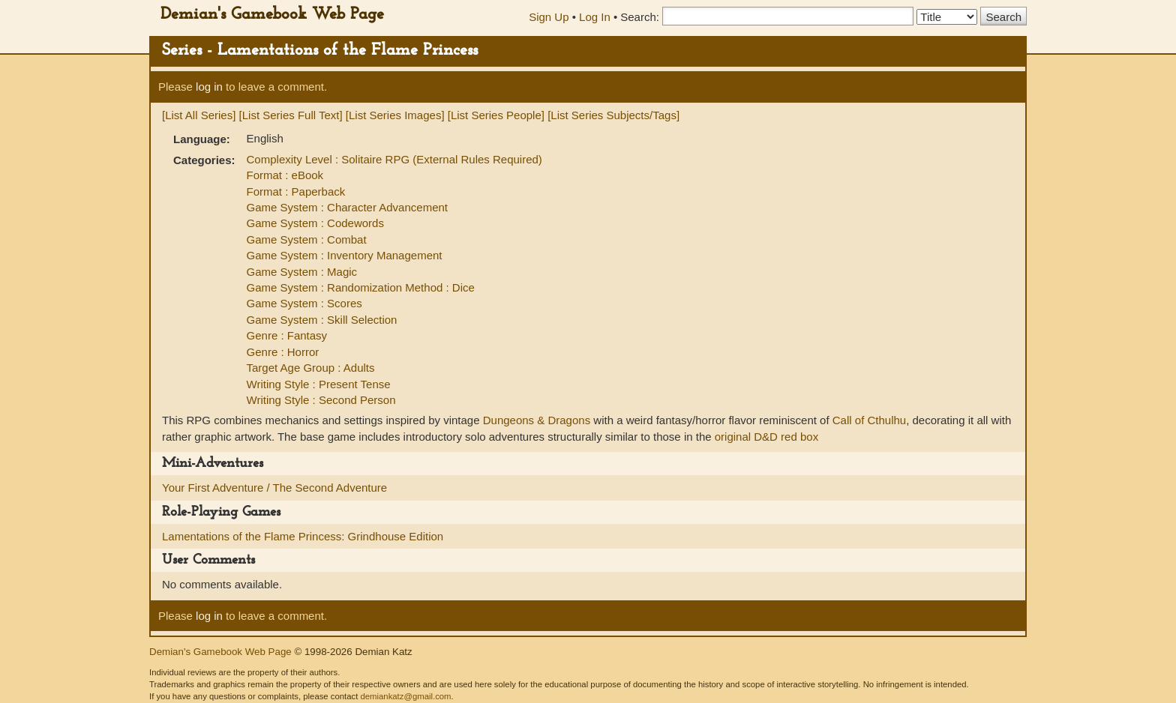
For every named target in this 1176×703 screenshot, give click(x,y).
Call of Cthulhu (869, 420)
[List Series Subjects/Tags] (614, 115)
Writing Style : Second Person (321, 399)
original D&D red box (766, 436)
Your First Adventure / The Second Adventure (274, 487)
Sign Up (548, 16)
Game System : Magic (302, 271)
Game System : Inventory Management (344, 255)
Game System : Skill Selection (322, 319)
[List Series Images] (395, 115)
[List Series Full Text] (291, 115)
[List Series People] (496, 115)
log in (209, 86)
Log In (594, 16)
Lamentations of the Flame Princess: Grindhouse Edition (302, 536)
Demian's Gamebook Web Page (272, 14)
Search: (639, 16)
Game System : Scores (304, 303)
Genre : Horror (283, 352)
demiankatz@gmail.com (405, 696)
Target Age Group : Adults (311, 367)
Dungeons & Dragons (536, 420)
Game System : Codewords (315, 223)
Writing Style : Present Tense (319, 384)
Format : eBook (285, 175)
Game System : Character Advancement (347, 207)
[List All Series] (199, 115)
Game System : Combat (307, 239)
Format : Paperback (296, 191)
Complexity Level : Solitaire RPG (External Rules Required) (394, 159)
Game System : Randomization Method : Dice (361, 287)
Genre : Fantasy (287, 335)
